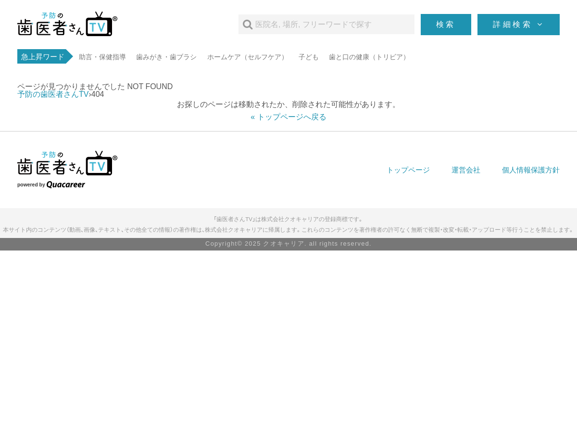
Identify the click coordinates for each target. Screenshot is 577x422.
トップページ (408, 170)
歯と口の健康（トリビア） (369, 56)
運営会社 (466, 170)
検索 (446, 24)
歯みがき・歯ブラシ (166, 56)
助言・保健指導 (102, 56)
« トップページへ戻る (288, 117)
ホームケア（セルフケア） (247, 56)
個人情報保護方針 (531, 170)
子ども (309, 56)
